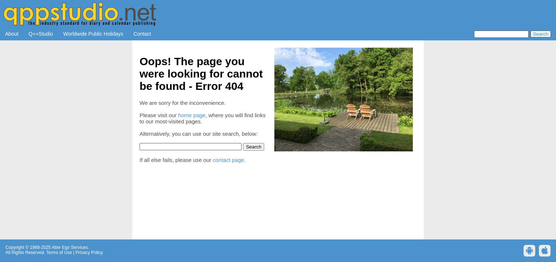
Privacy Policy (88, 252)
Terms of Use (59, 252)
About (12, 34)
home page (191, 115)
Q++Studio (41, 34)
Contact (142, 34)
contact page (228, 160)
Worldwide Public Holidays (93, 34)
